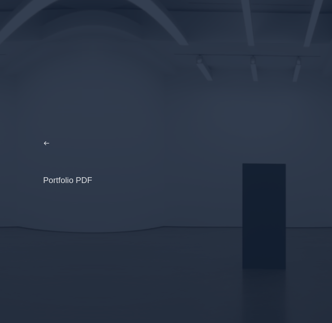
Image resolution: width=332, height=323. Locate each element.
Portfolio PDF (67, 180)
